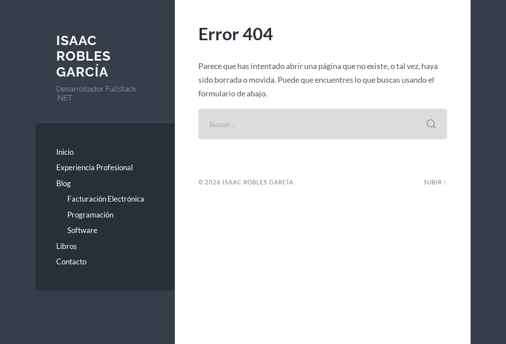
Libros (66, 246)
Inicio (64, 152)
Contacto (71, 261)
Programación (90, 214)
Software (82, 230)
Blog (63, 183)
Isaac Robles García (83, 56)
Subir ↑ (435, 182)
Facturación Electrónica (105, 198)
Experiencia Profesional (94, 167)
